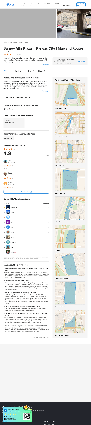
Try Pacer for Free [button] (81, 4)
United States (8, 42)
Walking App (23, 4)
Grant (10, 183)
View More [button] (45, 64)
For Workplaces (67, 4)
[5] (42, 71)
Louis (10, 173)
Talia (9, 161)
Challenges (47, 4)
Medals (57, 4)
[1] (7, 71)
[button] (70, 61)
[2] (18, 71)
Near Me (31, 4)
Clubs (38, 4)
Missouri (17, 42)
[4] (29, 71)
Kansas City (25, 42)
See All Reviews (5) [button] (26, 192)
